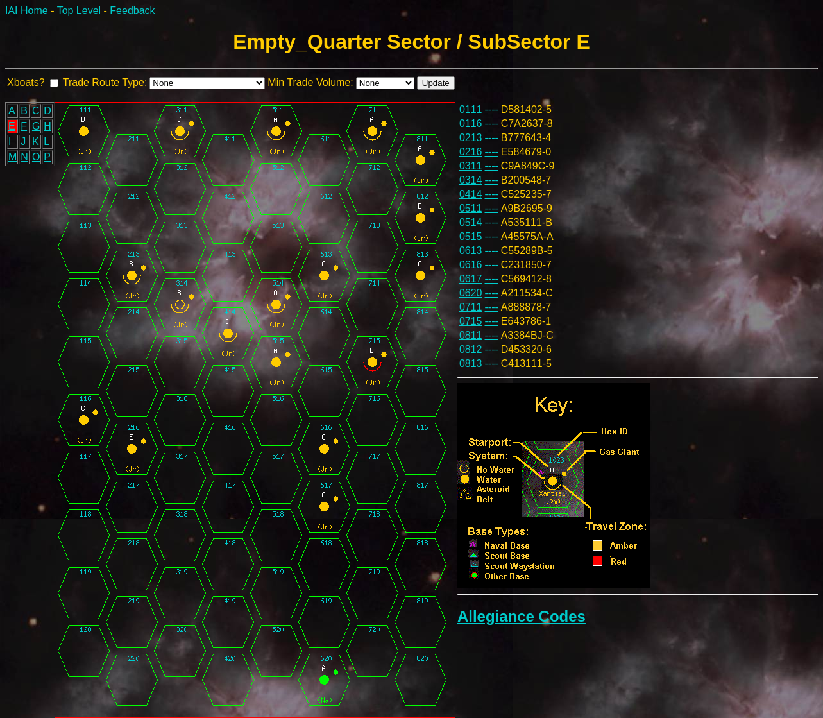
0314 (470, 180)
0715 (470, 321)
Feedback (132, 10)
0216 (470, 151)
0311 (470, 165)
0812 (470, 349)
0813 (470, 363)
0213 (470, 137)
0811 (470, 335)
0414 (470, 194)
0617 (470, 278)
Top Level (79, 10)
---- (491, 109)
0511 (470, 208)
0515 (470, 236)
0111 (470, 109)
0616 (470, 264)
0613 (470, 250)
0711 (470, 307)
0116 (470, 123)
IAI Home (26, 10)
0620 (470, 292)
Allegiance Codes (521, 616)
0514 (470, 222)
